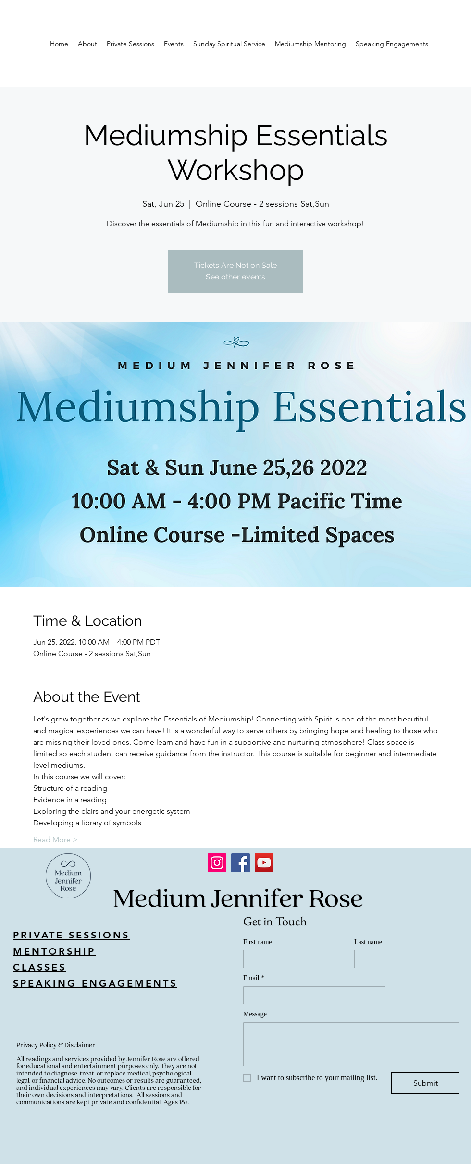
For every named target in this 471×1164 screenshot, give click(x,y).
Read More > (55, 839)
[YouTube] (264, 862)
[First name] (293, 959)
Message (255, 1014)
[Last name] (404, 959)
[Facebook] (240, 862)
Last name (368, 942)
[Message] (351, 1044)
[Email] (311, 995)
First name (257, 942)
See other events (235, 276)
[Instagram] (217, 862)
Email (253, 978)
